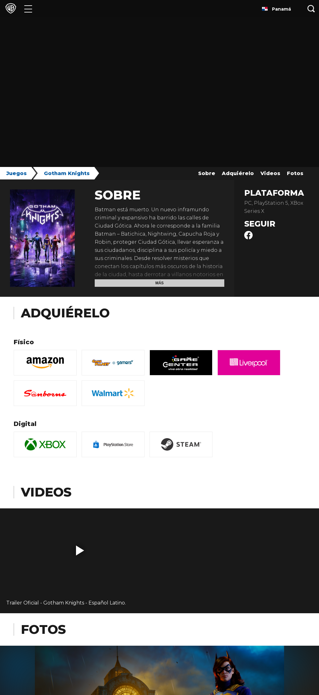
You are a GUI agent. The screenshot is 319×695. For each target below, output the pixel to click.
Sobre (206, 173)
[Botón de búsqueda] (311, 8)
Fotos (295, 173)
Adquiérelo (238, 173)
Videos (270, 173)
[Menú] (28, 8)
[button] (80, 551)
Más (159, 283)
